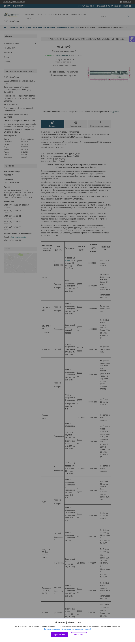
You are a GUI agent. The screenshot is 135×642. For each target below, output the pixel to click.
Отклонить (78, 635)
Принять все (59, 635)
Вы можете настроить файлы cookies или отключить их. (67, 629)
